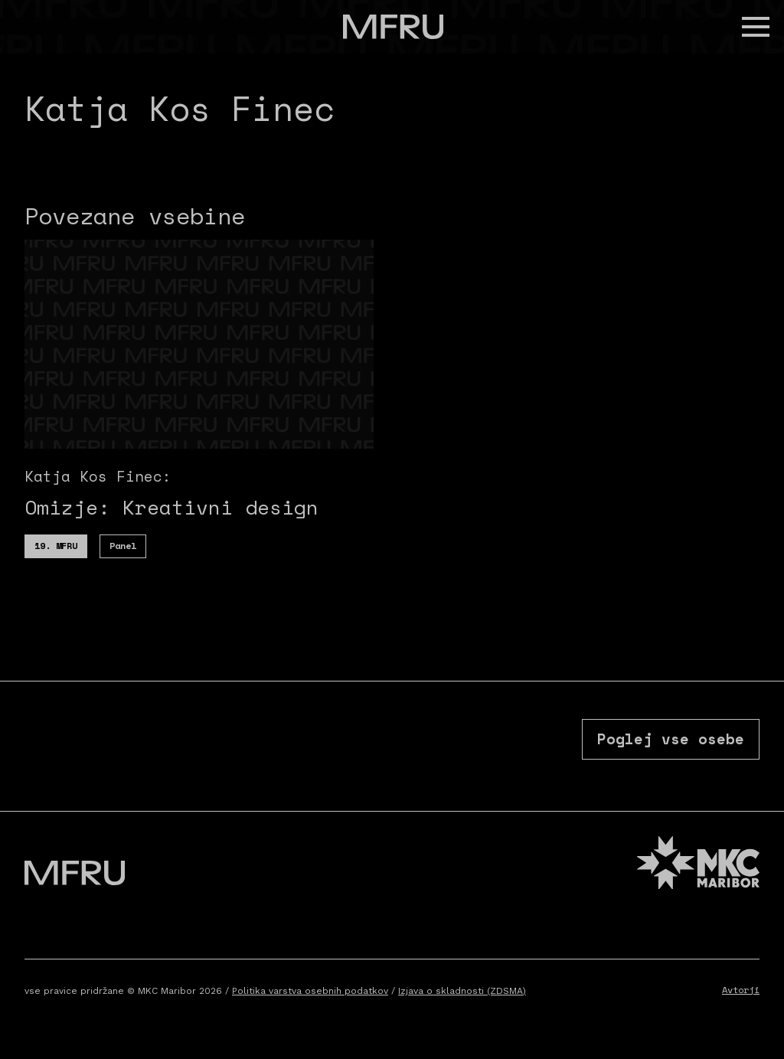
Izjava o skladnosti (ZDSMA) (462, 994)
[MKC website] (698, 868)
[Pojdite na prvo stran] (393, 27)
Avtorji (741, 992)
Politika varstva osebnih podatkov (310, 994)
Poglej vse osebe (669, 740)
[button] (755, 27)
